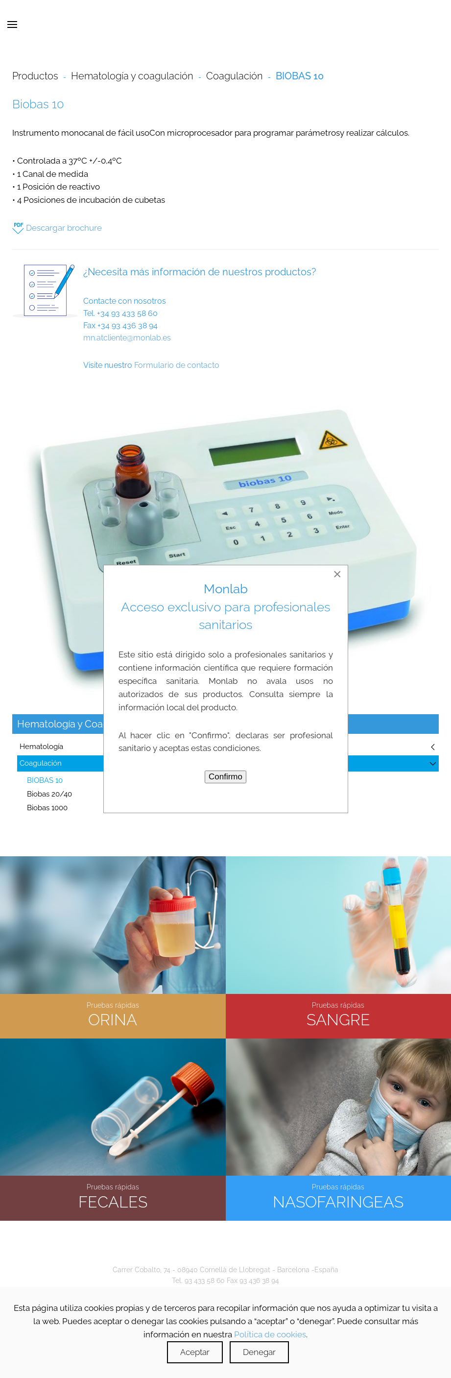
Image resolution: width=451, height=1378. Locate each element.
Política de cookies (270, 1334)
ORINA (112, 1017)
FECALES (112, 1199)
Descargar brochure (57, 228)
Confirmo (225, 776)
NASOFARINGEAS (338, 1199)
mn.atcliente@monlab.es (127, 337)
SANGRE (338, 1017)
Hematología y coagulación (132, 76)
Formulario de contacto (176, 365)
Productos (35, 76)
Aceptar (195, 1352)
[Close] (337, 574)
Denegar (259, 1352)
